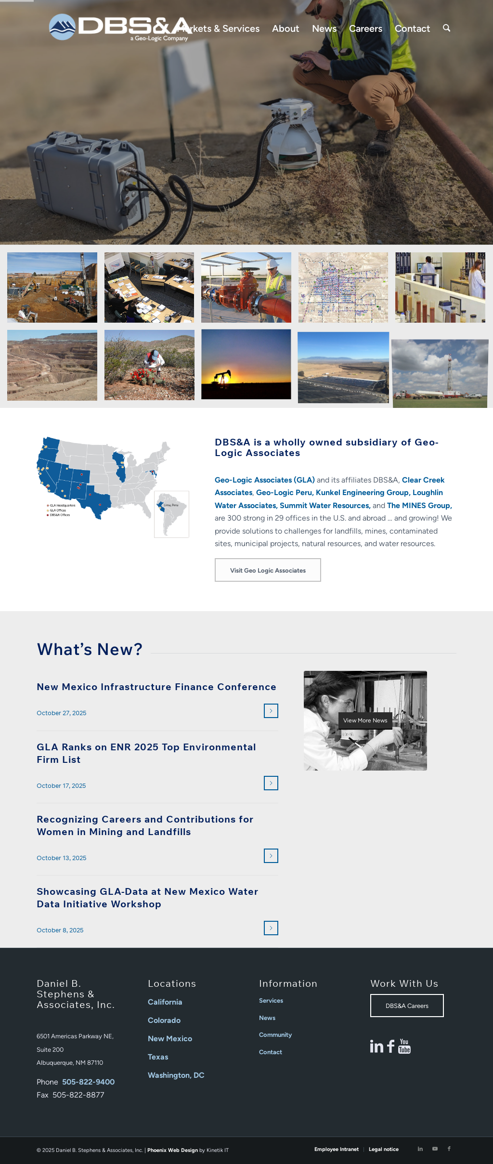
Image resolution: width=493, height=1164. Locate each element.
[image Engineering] (249, 291)
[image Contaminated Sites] (55, 291)
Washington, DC (176, 1075)
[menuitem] (218, 28)
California (165, 1002)
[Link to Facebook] (449, 1149)
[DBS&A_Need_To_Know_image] (365, 721)
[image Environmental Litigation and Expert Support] (153, 291)
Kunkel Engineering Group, (363, 492)
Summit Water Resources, (325, 505)
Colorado (164, 1020)
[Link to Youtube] (435, 1149)
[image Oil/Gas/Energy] (249, 368)
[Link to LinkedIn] (420, 1149)
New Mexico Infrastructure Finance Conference (157, 686)
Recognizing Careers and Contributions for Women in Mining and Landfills (145, 825)
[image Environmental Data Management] (347, 291)
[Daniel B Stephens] (121, 28)
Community (275, 1034)
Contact (270, 1052)
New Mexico (170, 1038)
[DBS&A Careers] (407, 1005)
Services (271, 1000)
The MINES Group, (419, 505)
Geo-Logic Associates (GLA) (265, 479)
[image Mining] (55, 368)
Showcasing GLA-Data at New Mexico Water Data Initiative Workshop (148, 897)
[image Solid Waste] (347, 368)
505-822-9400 (88, 1081)
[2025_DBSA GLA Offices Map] (113, 487)
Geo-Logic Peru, (285, 492)
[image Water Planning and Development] (444, 368)
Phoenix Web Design (172, 1150)
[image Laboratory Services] (444, 291)
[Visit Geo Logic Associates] (268, 570)
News (267, 1017)
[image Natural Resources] (153, 368)
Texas (158, 1056)
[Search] (447, 28)
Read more (269, 711)
